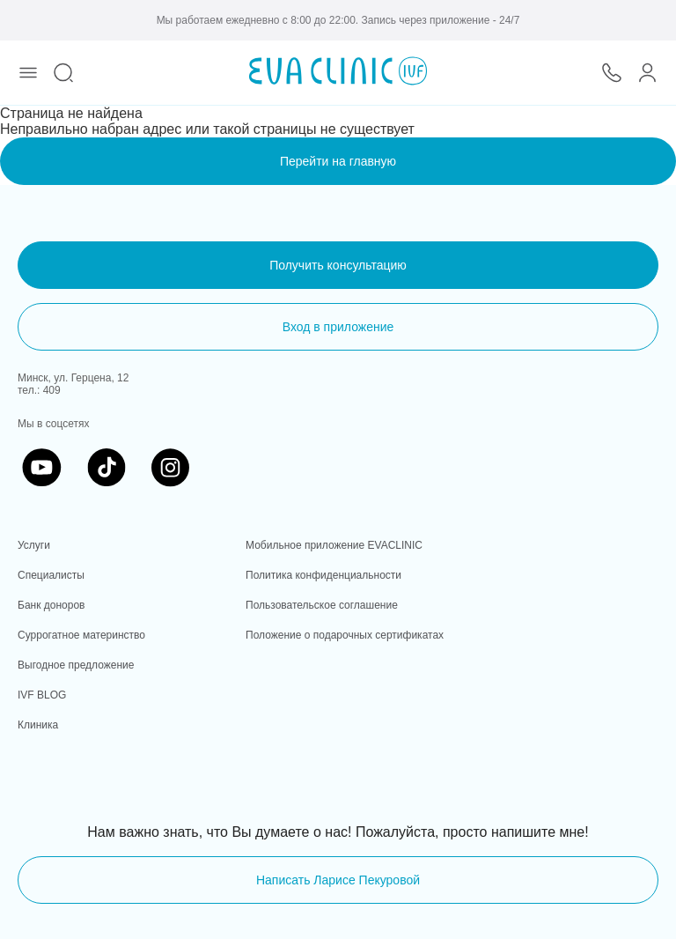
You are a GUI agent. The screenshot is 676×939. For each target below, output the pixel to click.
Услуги (34, 545)
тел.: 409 (39, 390)
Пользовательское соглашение (322, 605)
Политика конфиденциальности (323, 575)
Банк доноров (51, 605)
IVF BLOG (42, 695)
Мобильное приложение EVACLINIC (334, 545)
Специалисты (51, 575)
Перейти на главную (338, 161)
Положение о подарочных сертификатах (345, 635)
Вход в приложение (338, 327)
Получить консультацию (338, 265)
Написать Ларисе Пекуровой (338, 880)
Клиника (38, 725)
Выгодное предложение (76, 665)
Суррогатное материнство (81, 635)
